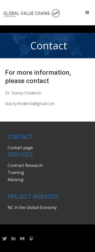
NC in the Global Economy (32, 207)
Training (16, 172)
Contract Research (25, 165)
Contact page (20, 147)
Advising (16, 179)
